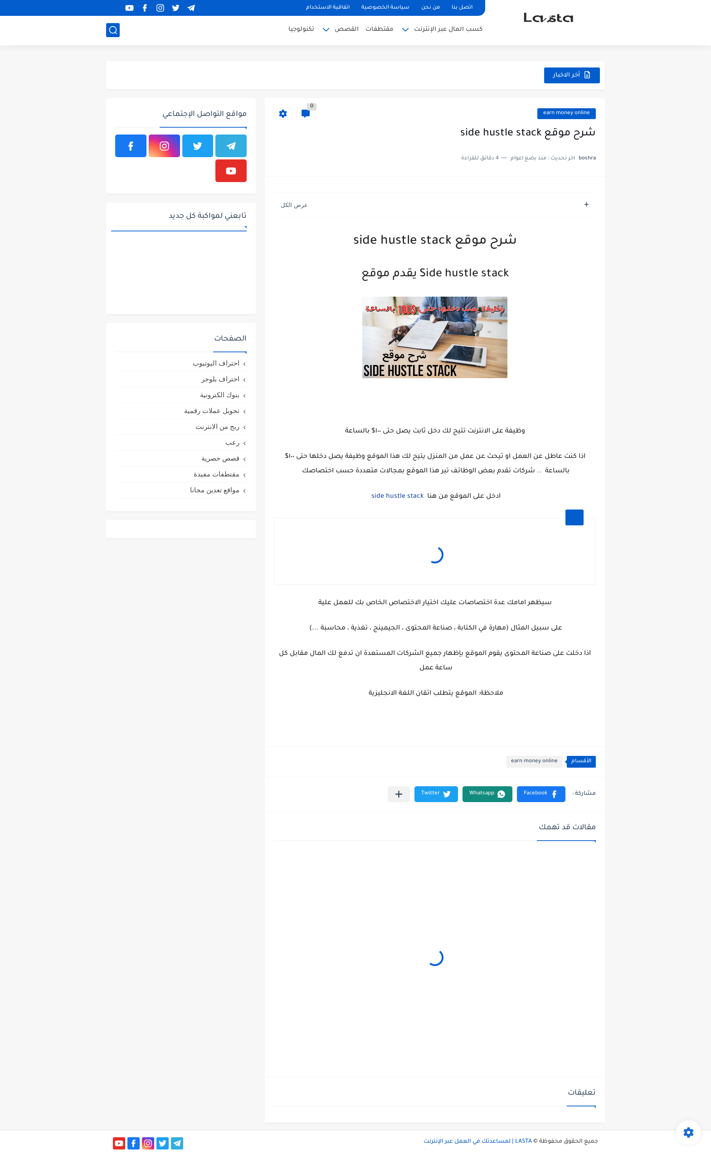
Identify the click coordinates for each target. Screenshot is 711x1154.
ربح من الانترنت (217, 426)
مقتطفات (379, 29)
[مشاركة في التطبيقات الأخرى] (399, 794)
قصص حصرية (220, 458)
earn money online (566, 113)
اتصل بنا (462, 8)
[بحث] (113, 30)
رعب (232, 442)
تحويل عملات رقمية (211, 410)
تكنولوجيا (301, 29)
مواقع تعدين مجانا (214, 490)
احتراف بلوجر (220, 379)
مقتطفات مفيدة (216, 474)
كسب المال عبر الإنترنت (448, 29)
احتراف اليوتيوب (216, 363)
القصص (347, 29)
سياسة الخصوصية (385, 8)
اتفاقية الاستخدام (328, 8)
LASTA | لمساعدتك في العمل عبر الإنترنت (478, 1142)
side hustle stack (397, 496)
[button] (541, 794)
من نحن (430, 8)
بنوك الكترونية (219, 395)
